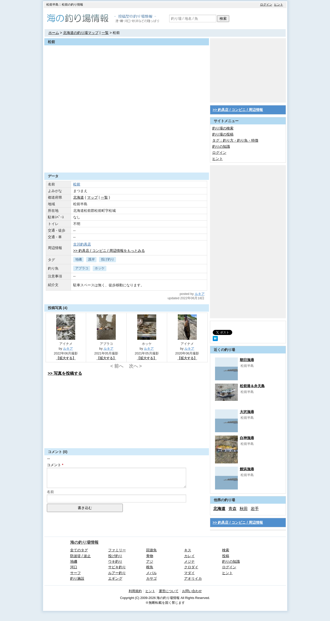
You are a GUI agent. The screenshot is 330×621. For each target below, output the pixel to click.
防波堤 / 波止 (80, 556)
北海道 (78, 197)
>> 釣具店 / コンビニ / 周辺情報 (238, 110)
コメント (54, 465)
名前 (50, 492)
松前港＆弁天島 (252, 386)
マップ (92, 197)
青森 (232, 508)
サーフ (75, 573)
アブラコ (81, 268)
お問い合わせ (192, 591)
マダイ (189, 573)
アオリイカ (193, 578)
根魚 (149, 567)
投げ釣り (107, 259)
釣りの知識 (221, 146)
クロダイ (191, 567)
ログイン (266, 4)
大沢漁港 (247, 412)
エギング (115, 578)
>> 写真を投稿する (65, 373)
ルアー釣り (117, 573)
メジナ (189, 561)
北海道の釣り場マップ (81, 33)
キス (187, 550)
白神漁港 (247, 438)
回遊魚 (151, 550)
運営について (169, 591)
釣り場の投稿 (223, 134)
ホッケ (100, 268)
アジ (149, 561)
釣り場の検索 (223, 128)
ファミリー (117, 550)
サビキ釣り (117, 567)
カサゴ (151, 578)
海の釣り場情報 (84, 542)
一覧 (105, 33)
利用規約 (135, 591)
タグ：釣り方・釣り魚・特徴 (235, 140)
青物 (149, 556)
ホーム (53, 33)
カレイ (189, 556)
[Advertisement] (126, 160)
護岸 (91, 259)
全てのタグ (79, 550)
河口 (73, 567)
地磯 (78, 259)
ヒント (278, 4)
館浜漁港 (247, 469)
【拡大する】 (66, 358)
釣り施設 (77, 578)
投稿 (225, 556)
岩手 (255, 508)
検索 (223, 18)
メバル (151, 573)
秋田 (244, 508)
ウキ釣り (115, 561)
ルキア (200, 294)
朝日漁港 (247, 360)
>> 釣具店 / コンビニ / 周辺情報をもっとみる (109, 251)
